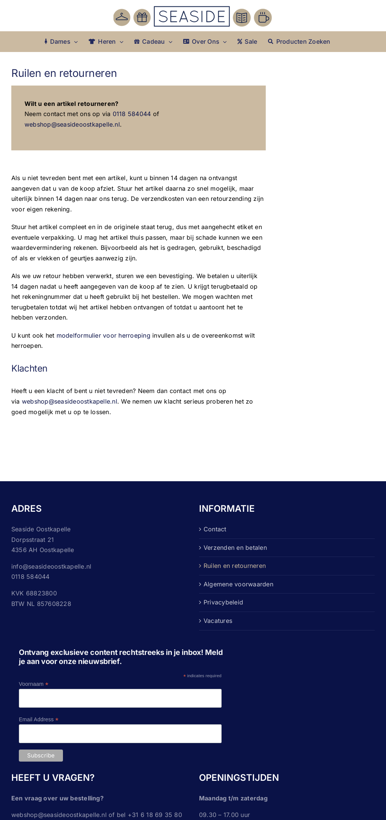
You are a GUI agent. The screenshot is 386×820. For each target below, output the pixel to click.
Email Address (38, 719)
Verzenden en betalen (235, 547)
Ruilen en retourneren (235, 565)
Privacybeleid (223, 602)
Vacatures (218, 620)
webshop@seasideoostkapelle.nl (72, 124)
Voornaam (33, 684)
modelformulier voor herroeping (103, 335)
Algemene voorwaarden (238, 584)
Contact (215, 529)
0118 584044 (132, 114)
